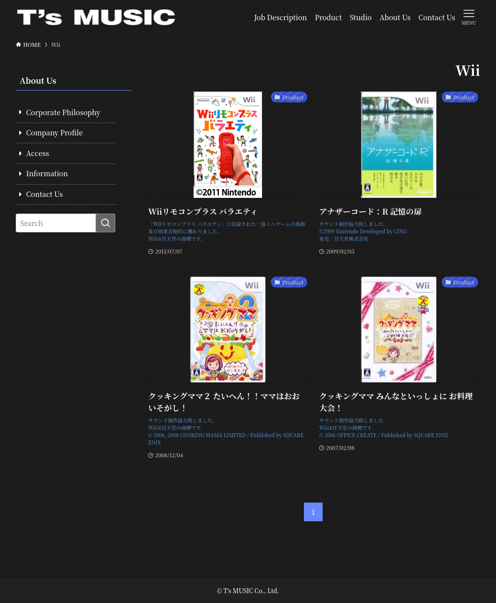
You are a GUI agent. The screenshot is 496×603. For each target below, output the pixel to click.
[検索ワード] (65, 223)
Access (37, 153)
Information (47, 173)
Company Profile (54, 132)
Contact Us (44, 194)
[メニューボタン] (469, 17)
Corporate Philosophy (63, 112)
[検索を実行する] (105, 223)
